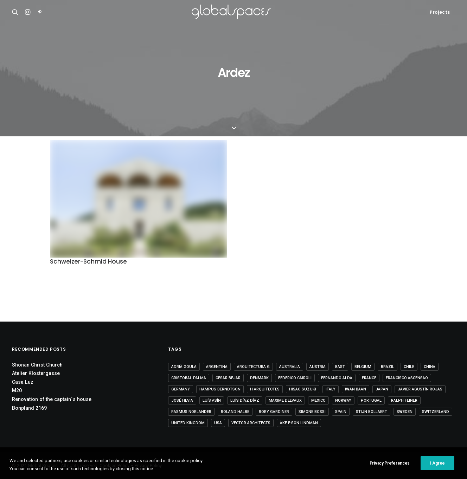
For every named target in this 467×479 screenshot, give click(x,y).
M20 (17, 390)
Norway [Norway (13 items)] (343, 400)
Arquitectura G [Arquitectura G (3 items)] (253, 366)
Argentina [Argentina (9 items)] (217, 366)
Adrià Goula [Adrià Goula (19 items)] (184, 366)
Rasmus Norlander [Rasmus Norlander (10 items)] (191, 411)
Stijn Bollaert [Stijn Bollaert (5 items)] (371, 411)
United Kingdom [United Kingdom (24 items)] (188, 423)
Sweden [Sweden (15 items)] (404, 411)
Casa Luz (22, 382)
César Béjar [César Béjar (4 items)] (228, 378)
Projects (440, 12)
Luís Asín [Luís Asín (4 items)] (212, 400)
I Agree (437, 469)
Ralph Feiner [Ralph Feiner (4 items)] (404, 400)
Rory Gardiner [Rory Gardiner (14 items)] (274, 411)
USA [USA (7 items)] (218, 423)
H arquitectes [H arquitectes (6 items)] (265, 389)
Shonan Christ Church (37, 365)
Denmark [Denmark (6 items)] (259, 378)
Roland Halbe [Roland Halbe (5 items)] (235, 411)
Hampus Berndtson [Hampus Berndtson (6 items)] (220, 389)
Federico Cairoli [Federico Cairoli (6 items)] (295, 378)
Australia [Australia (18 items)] (289, 366)
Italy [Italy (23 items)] (330, 389)
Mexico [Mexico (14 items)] (318, 400)
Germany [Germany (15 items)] (180, 389)
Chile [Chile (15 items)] (409, 366)
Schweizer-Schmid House (88, 261)
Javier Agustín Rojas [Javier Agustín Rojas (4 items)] (420, 389)
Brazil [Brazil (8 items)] (387, 366)
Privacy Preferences (390, 469)
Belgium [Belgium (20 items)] (362, 366)
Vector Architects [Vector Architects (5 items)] (250, 423)
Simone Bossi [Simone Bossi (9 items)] (312, 411)
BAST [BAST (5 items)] (340, 366)
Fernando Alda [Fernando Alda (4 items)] (336, 378)
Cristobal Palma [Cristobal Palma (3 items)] (188, 378)
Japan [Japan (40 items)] (382, 389)
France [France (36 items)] (369, 378)
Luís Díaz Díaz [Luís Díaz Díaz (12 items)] (244, 400)
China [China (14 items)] (429, 366)
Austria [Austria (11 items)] (317, 366)
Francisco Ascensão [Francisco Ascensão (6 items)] (407, 378)
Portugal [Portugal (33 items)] (371, 400)
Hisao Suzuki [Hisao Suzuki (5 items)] (302, 389)
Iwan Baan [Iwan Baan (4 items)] (355, 389)
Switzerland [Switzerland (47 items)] (435, 411)
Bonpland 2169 (29, 408)
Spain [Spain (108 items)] (340, 411)
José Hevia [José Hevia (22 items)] (182, 400)
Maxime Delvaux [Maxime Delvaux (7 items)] (285, 400)
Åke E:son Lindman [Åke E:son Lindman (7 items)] (299, 423)
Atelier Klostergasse (36, 373)
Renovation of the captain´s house (51, 399)
